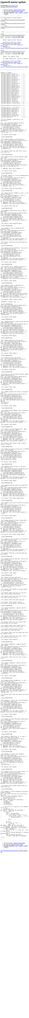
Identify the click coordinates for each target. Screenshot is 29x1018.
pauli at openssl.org (13, 5)
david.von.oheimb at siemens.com (10, 48)
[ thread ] (20, 12)
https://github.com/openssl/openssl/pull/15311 (14, 54)
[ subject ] (25, 12)
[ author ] (6, 14)
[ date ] (16, 12)
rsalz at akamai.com (18, 40)
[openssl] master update (19, 10)
